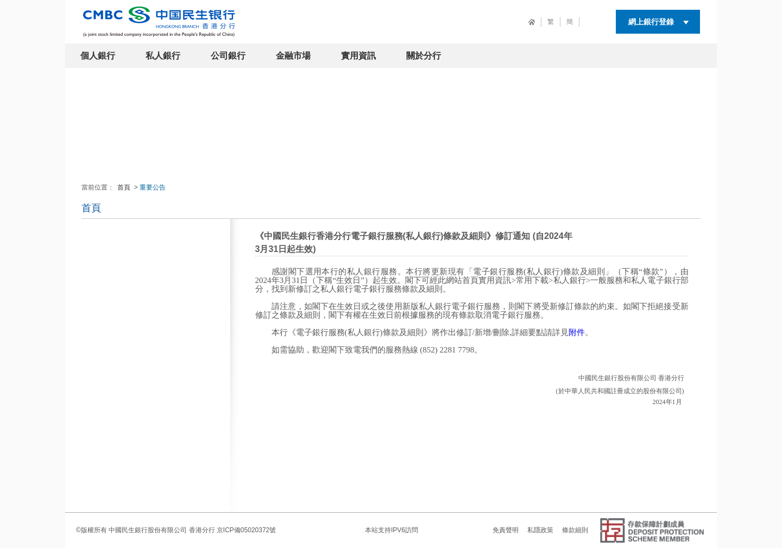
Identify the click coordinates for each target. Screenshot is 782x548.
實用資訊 (358, 55)
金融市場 (293, 55)
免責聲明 (506, 530)
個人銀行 (97, 55)
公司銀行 (228, 55)
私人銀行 (163, 55)
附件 (577, 332)
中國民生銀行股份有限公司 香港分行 (162, 530)
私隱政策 (540, 530)
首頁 (123, 187)
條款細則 (575, 530)
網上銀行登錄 (651, 21)
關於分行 (423, 55)
